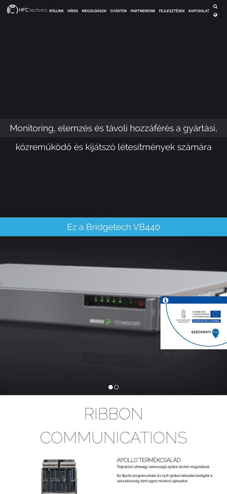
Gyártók (118, 11)
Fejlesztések (172, 11)
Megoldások (94, 11)
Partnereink (143, 11)
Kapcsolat (198, 11)
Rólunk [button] (56, 11)
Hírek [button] (72, 11)
